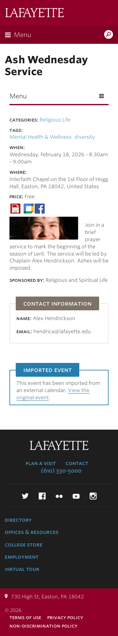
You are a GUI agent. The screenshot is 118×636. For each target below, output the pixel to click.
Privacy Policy (65, 617)
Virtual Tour (22, 569)
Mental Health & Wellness (40, 137)
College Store (23, 544)
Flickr (59, 496)
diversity (85, 137)
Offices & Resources (32, 532)
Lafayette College (34, 13)
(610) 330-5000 (61, 471)
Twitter (25, 496)
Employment (21, 557)
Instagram (93, 496)
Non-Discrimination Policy (43, 626)
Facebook (42, 496)
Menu (22, 35)
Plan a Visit (40, 463)
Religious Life (55, 120)
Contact (76, 463)
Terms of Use (25, 617)
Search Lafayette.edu (108, 35)
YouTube (76, 496)
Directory (18, 520)
